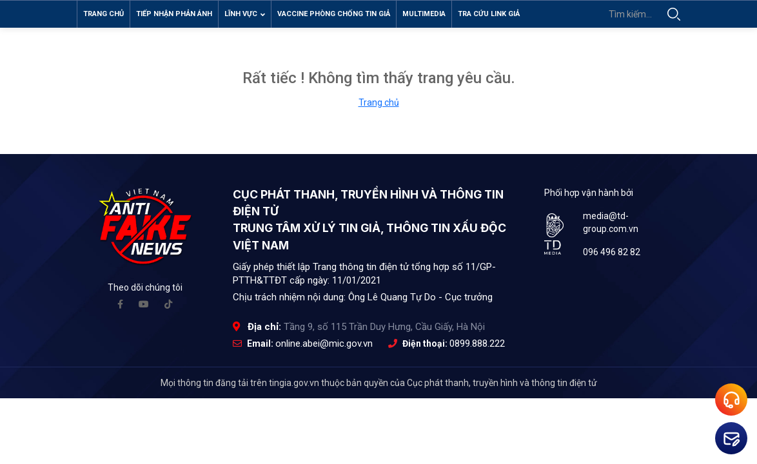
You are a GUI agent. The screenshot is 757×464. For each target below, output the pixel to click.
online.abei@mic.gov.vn (324, 347)
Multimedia (424, 14)
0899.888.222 (477, 347)
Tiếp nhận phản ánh (174, 14)
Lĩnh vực (244, 14)
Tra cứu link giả (489, 14)
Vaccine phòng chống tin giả (333, 14)
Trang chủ (103, 14)
